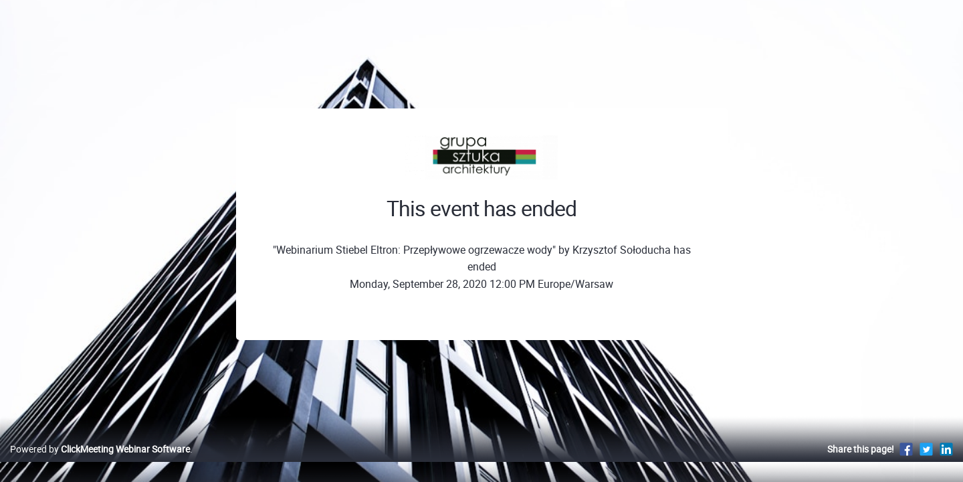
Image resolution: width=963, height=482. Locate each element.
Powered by (100, 463)
